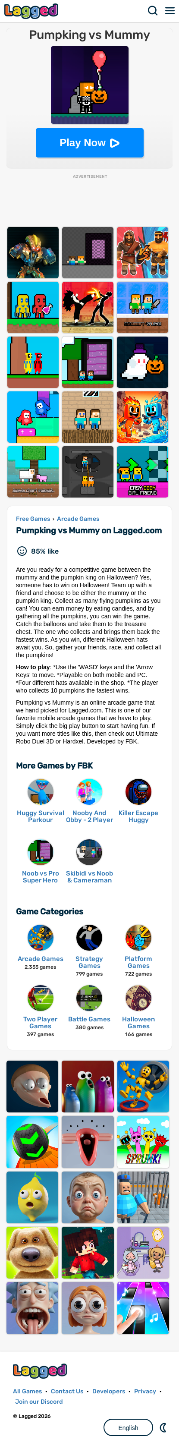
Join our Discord (39, 1401)
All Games (27, 1391)
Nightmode (164, 1427)
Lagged (32, 11)
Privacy (145, 1391)
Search (153, 11)
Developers (108, 1391)
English (128, 1427)
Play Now (83, 142)
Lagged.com (41, 1371)
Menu (170, 11)
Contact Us (67, 1391)
